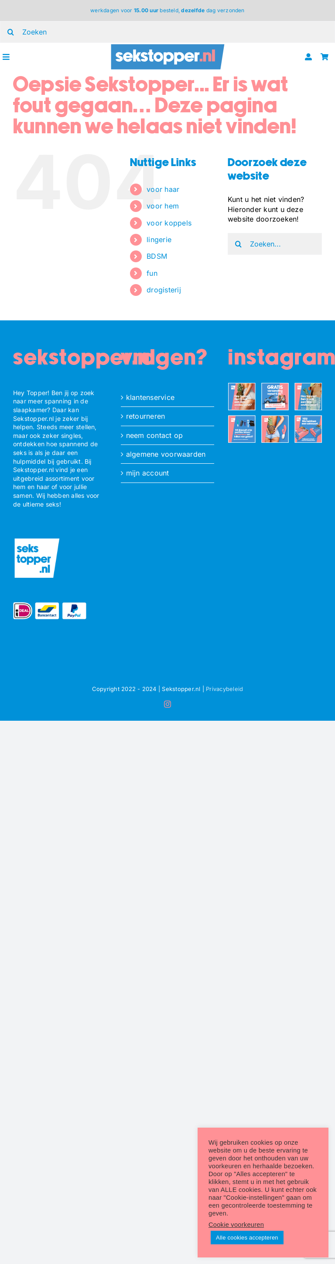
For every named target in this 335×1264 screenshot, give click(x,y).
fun (152, 273)
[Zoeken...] (275, 244)
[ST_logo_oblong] (167, 46)
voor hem (163, 205)
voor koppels (169, 223)
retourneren (145, 416)
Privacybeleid (224, 688)
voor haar (163, 189)
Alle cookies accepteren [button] (247, 1237)
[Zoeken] (239, 244)
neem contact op (154, 435)
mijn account (147, 473)
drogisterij (164, 289)
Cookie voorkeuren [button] (236, 1224)
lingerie (159, 239)
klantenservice (150, 397)
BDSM (157, 256)
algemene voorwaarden (166, 454)
